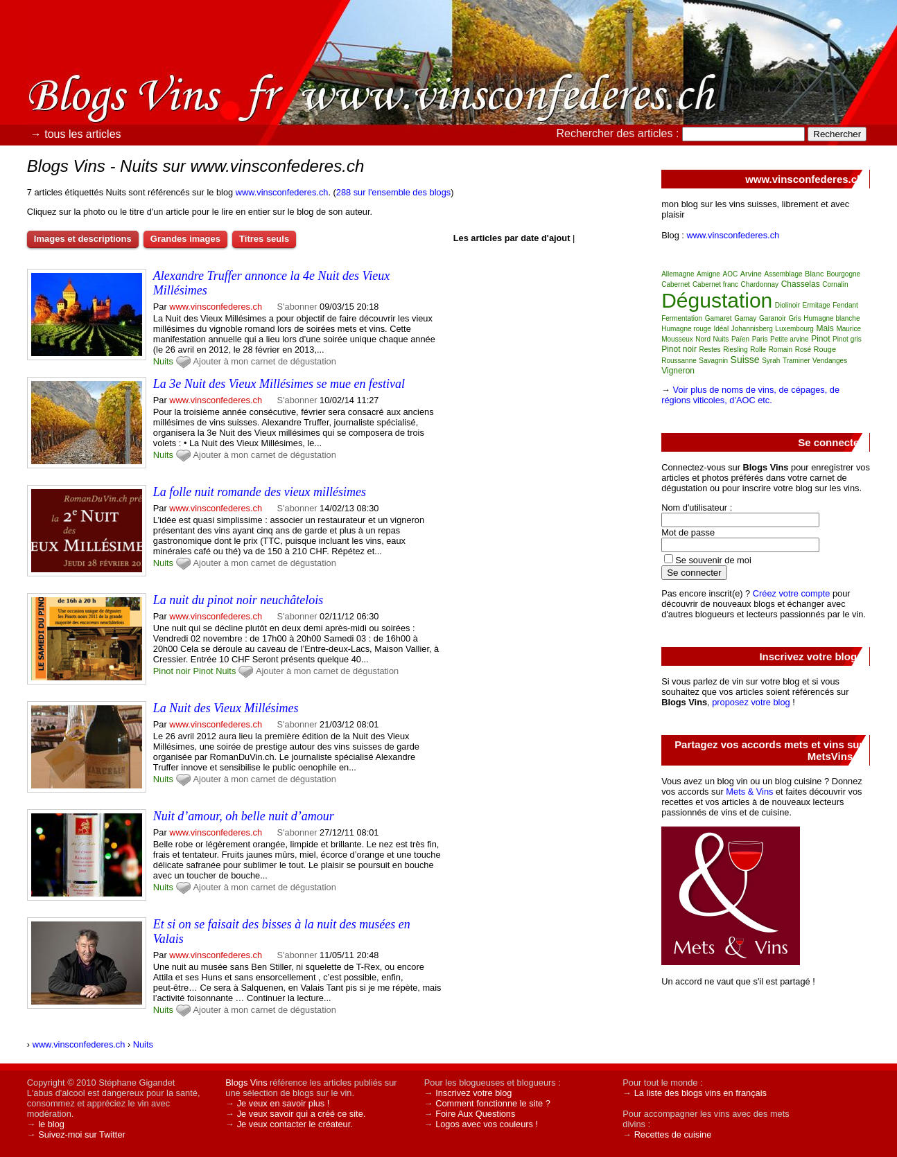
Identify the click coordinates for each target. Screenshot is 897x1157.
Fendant (845, 305)
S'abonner (297, 306)
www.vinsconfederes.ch (282, 192)
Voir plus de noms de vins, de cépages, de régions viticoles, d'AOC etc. (750, 395)
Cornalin (835, 284)
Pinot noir (172, 671)
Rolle (758, 349)
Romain (780, 349)
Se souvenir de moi (713, 560)
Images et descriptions (83, 238)
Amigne (708, 274)
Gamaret (718, 318)
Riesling (735, 349)
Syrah (771, 360)
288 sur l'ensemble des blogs (393, 192)
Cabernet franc (715, 284)
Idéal (721, 329)
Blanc (814, 274)
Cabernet (675, 284)
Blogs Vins (246, 1082)
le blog (51, 1124)
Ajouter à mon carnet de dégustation (264, 361)
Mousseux (677, 339)
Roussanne (679, 360)
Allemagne (677, 274)
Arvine (751, 274)
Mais (824, 328)
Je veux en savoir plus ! (283, 1103)
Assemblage (783, 274)
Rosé (803, 349)
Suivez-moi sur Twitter (81, 1134)
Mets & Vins (749, 791)
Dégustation (716, 300)
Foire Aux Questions (475, 1114)
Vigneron (678, 371)
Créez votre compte (791, 593)
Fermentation (681, 318)
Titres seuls (264, 238)
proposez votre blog (751, 702)
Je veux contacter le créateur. (295, 1124)
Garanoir (772, 318)
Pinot (203, 671)
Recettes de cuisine (673, 1134)
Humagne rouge (686, 329)
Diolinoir (787, 305)
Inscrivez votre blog (473, 1093)
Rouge (825, 349)
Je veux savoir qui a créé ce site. (301, 1114)
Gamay (745, 318)
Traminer (796, 360)
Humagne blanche (831, 318)
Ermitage (816, 305)
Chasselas (800, 284)
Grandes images (185, 238)
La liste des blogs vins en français (700, 1093)
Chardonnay (759, 284)
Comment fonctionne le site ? (492, 1103)
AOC (730, 274)
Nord (703, 339)
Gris (794, 318)
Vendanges (829, 360)
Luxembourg (794, 329)
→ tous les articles (76, 134)
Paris (760, 339)
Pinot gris (847, 339)
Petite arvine (789, 339)
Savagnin (713, 360)
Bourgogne (843, 274)
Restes (709, 349)
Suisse (745, 359)
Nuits (163, 361)
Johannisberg (752, 329)
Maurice (848, 329)
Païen (740, 339)
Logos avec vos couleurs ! (486, 1124)
